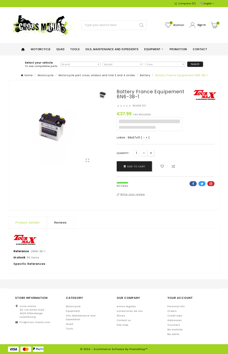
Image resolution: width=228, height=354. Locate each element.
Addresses (174, 320)
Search (195, 64)
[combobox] (80, 64)
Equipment (73, 311)
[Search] (109, 25)
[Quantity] (136, 153)
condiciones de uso (130, 311)
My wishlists (175, 329)
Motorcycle (73, 306)
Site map (122, 325)
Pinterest (210, 183)
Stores (121, 315)
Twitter (202, 183)
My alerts (173, 334)
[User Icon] (198, 25)
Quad (69, 324)
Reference (21, 251)
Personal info (176, 306)
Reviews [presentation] (60, 223)
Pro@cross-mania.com (35, 322)
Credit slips (174, 315)
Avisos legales (126, 306)
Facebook (193, 183)
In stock (19, 257)
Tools (69, 328)
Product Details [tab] (27, 223)
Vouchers (173, 325)
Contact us (124, 320)
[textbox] (80, 64)
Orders (172, 311)
